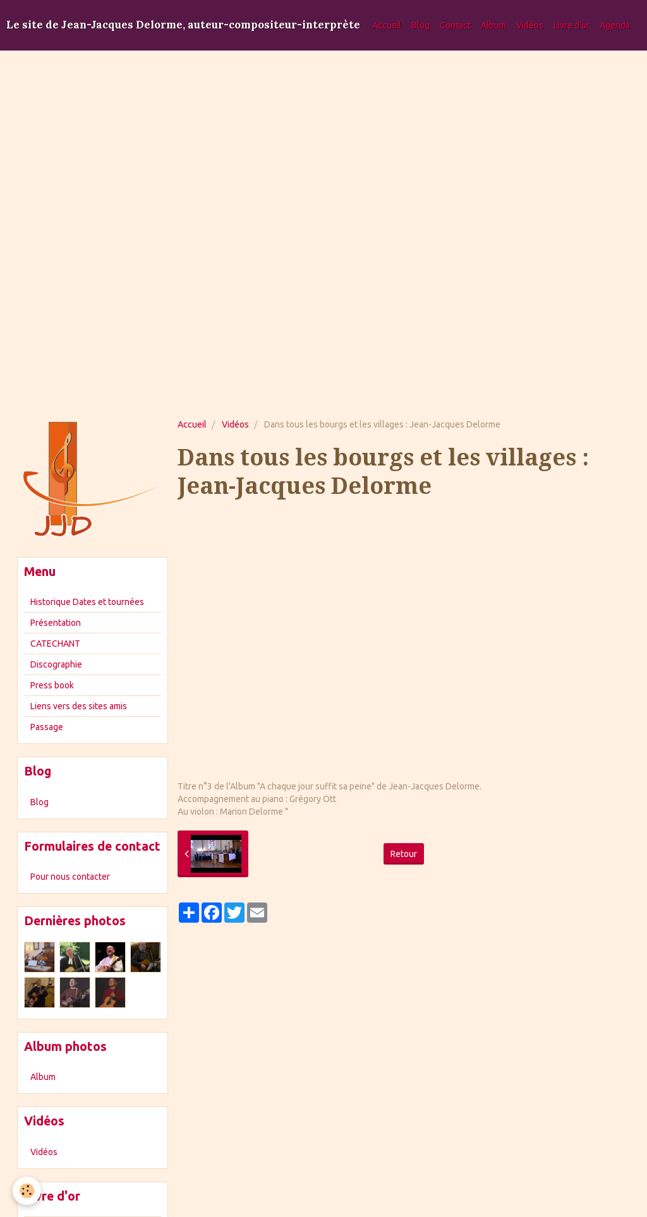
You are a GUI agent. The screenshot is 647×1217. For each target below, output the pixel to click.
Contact (455, 25)
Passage (46, 727)
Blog (420, 25)
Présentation (55, 623)
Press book (52, 685)
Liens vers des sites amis (78, 706)
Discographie (56, 664)
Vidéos (529, 25)
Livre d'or (571, 25)
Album (493, 25)
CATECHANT (55, 643)
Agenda (615, 25)
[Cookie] (27, 1191)
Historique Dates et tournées (87, 602)
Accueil (386, 25)
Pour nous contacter (70, 877)
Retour (403, 854)
